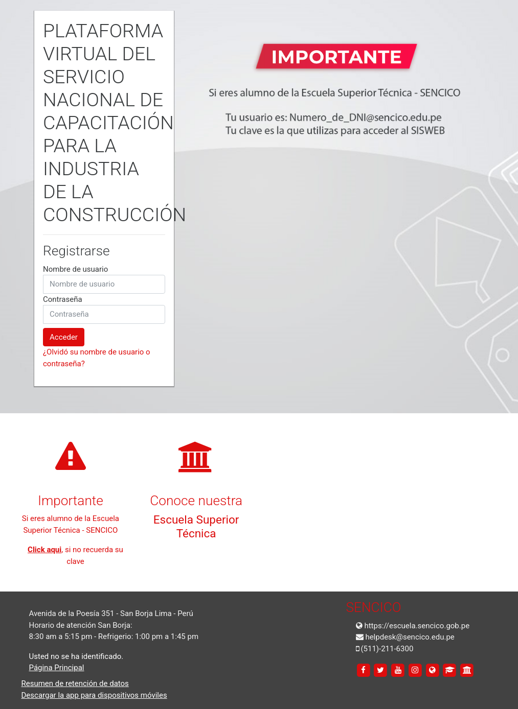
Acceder (64, 337)
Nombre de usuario (75, 269)
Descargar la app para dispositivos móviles (94, 695)
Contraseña (62, 299)
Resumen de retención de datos (75, 683)
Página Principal (56, 667)
